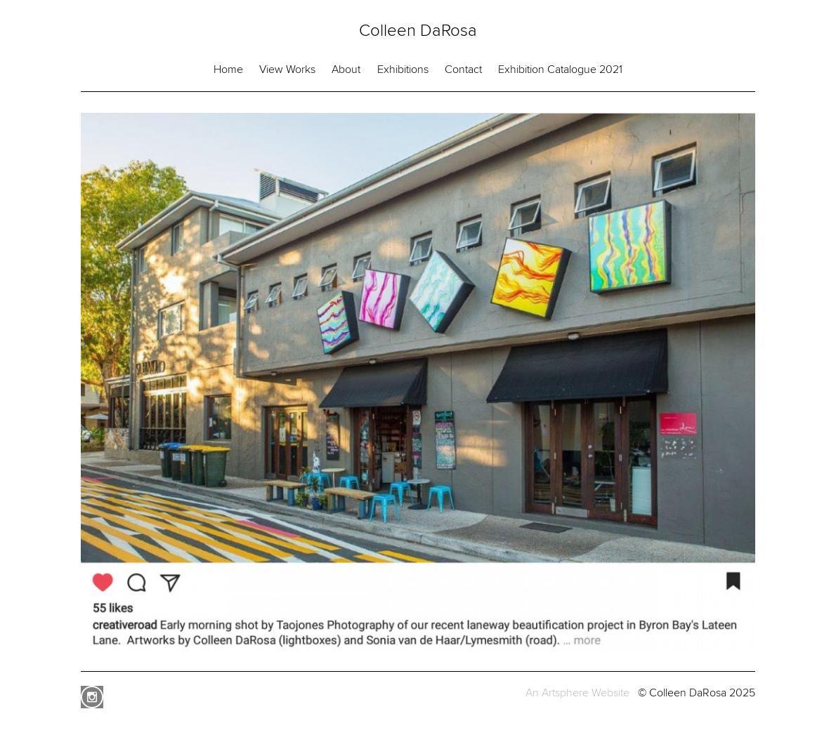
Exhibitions (403, 69)
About (346, 69)
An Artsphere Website (577, 693)
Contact (463, 69)
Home (228, 69)
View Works (287, 69)
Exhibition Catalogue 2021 (560, 69)
